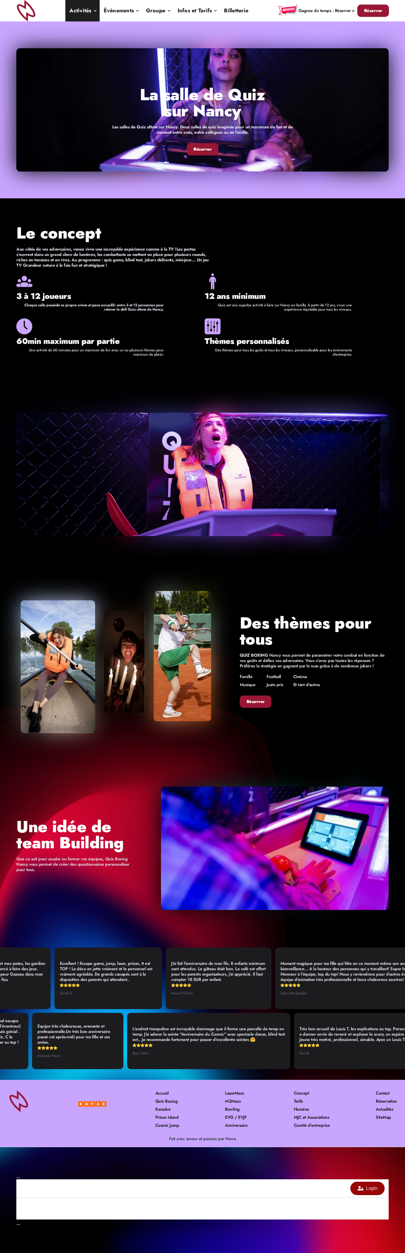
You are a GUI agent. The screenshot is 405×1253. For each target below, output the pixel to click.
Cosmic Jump (167, 1125)
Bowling (232, 1109)
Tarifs (298, 1101)
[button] (82, 10)
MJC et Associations (311, 1117)
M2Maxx (233, 1101)
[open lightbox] (202, 474)
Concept (301, 1093)
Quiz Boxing (166, 1101)
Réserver (373, 11)
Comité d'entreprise (312, 1125)
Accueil (162, 1093)
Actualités (384, 1109)
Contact (383, 1093)
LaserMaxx (234, 1093)
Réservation (386, 1101)
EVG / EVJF (236, 1117)
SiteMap (383, 1117)
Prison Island (167, 1117)
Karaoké (163, 1109)
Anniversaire (236, 1125)
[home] (27, 10)
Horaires (301, 1109)
